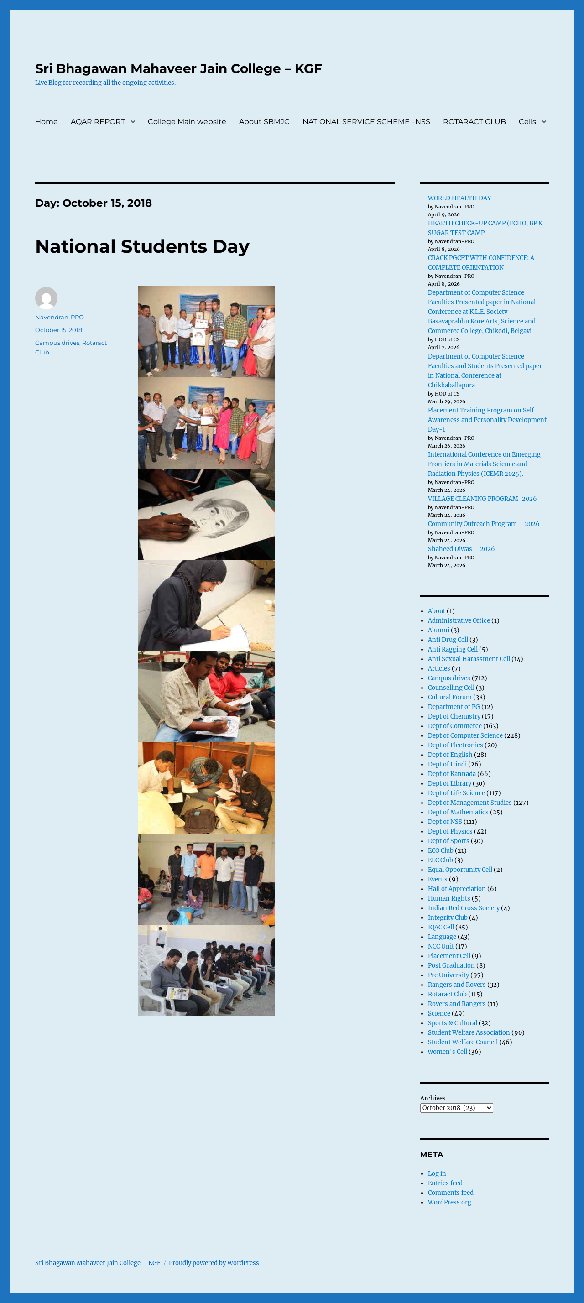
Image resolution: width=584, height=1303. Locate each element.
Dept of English (450, 755)
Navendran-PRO (59, 317)
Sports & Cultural (452, 1023)
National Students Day (142, 246)
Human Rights (449, 898)
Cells (527, 121)
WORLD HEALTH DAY (459, 198)
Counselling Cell (451, 688)
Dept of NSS (445, 822)
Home (46, 121)
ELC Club (440, 860)
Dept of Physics (450, 831)
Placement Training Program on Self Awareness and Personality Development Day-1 (487, 420)
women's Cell (447, 1052)
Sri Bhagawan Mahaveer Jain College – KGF (178, 68)
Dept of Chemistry (454, 716)
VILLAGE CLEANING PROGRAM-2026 (482, 499)
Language (442, 937)
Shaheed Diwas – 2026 (461, 549)
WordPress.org (449, 1202)
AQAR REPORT (98, 121)
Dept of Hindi (447, 764)
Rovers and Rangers (457, 1004)
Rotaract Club (447, 994)
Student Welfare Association (469, 1033)
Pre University (448, 975)
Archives (433, 1098)
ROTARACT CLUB (474, 121)
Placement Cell (449, 956)
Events (438, 879)
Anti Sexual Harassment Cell (469, 659)
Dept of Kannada (452, 774)
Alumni (438, 630)
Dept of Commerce (455, 726)
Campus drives (57, 342)
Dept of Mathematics (458, 812)
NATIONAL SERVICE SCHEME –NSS (366, 121)
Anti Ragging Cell (453, 649)
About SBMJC (264, 121)
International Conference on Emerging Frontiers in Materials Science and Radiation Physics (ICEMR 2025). (484, 464)
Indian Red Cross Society (464, 908)
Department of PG (454, 707)
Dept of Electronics (455, 745)
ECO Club (441, 851)
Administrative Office (459, 621)
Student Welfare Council (463, 1042)
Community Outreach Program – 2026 (484, 524)
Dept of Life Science (456, 793)
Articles (439, 668)
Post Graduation (451, 965)
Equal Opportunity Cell (460, 870)
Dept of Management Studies (470, 803)
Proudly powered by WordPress (214, 1263)
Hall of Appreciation (457, 889)
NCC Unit (441, 946)
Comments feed (451, 1193)
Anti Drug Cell (448, 640)
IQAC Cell (441, 927)
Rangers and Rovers (457, 985)
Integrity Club (448, 918)
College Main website (187, 121)
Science (439, 1013)
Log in (437, 1174)
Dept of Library (449, 783)
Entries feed (445, 1183)
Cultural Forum (450, 697)
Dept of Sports (448, 841)
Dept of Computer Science (465, 736)
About (436, 611)
